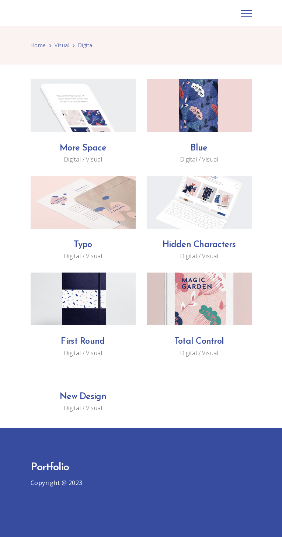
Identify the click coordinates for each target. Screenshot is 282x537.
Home (38, 45)
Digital (72, 159)
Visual (62, 45)
